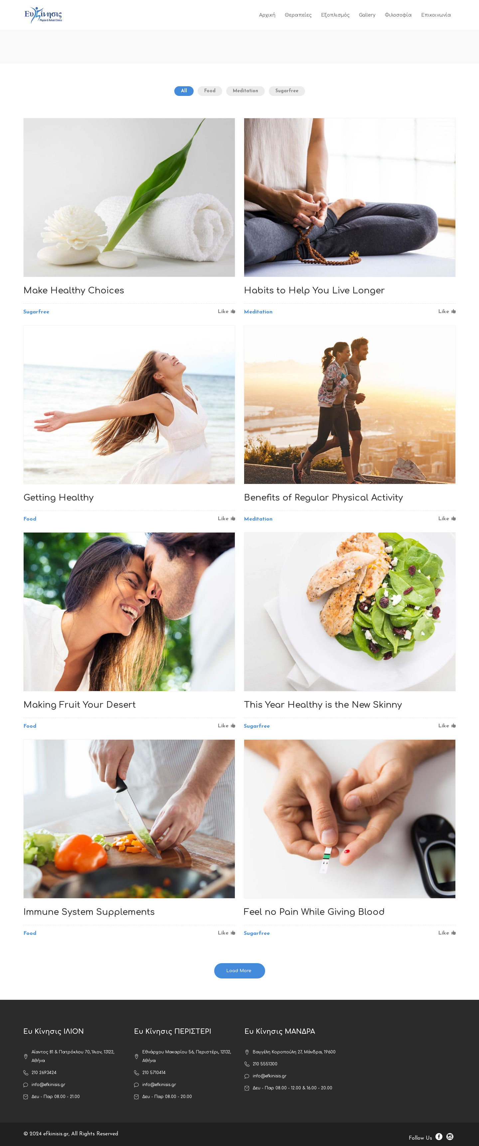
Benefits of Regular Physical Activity (323, 498)
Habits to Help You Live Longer (314, 290)
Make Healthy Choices (73, 290)
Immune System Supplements (89, 912)
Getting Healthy (58, 498)
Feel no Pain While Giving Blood (314, 912)
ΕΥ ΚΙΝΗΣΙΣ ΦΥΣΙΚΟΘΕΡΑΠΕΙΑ (363, 47)
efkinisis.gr (56, 1134)
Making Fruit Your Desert (79, 705)
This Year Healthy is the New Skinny (323, 705)
